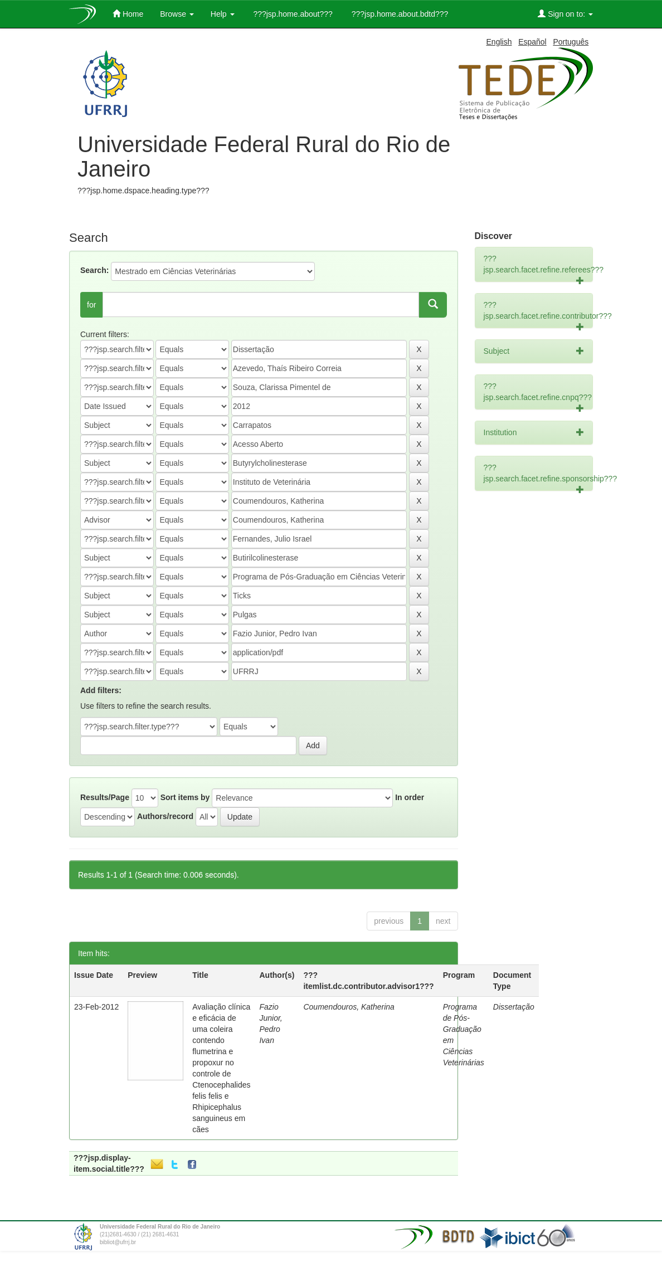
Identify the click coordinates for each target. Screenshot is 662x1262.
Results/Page (104, 797)
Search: (94, 270)
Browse (177, 13)
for (91, 304)
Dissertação (513, 1006)
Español (532, 41)
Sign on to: (565, 13)
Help (223, 13)
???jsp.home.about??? (292, 13)
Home (128, 13)
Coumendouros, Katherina (348, 1006)
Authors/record (165, 816)
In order (409, 797)
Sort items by (185, 797)
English (499, 41)
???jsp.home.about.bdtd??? (398, 13)
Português (570, 41)
